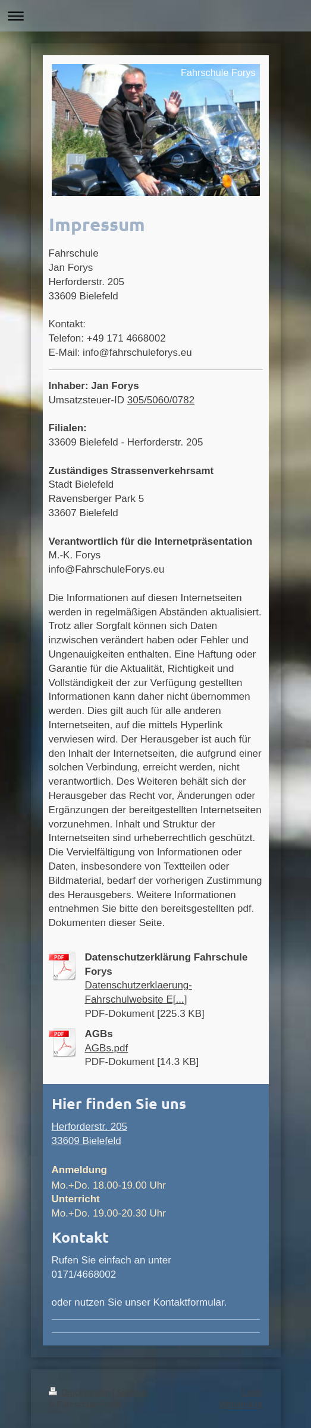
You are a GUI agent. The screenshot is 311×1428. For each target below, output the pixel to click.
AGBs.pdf (106, 1048)
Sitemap (132, 1392)
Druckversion (80, 1392)
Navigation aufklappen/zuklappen (155, 16)
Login (252, 1392)
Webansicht (241, 1404)
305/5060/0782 (160, 400)
